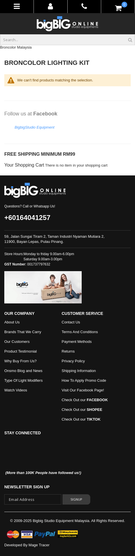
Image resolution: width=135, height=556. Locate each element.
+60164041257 (27, 217)
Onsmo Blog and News (23, 371)
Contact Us (71, 322)
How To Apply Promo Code (84, 380)
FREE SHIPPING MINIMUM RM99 (39, 154)
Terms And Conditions (80, 332)
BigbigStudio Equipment (34, 127)
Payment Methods (77, 341)
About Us (11, 322)
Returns (68, 351)
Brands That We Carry (22, 332)
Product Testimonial (20, 351)
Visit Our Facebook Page (82, 390)
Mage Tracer (39, 545)
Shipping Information (79, 371)
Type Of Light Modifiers (23, 380)
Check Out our (85, 400)
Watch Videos (15, 390)
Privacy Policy (73, 361)
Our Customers (17, 341)
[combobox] (67, 39)
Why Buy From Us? (20, 361)
